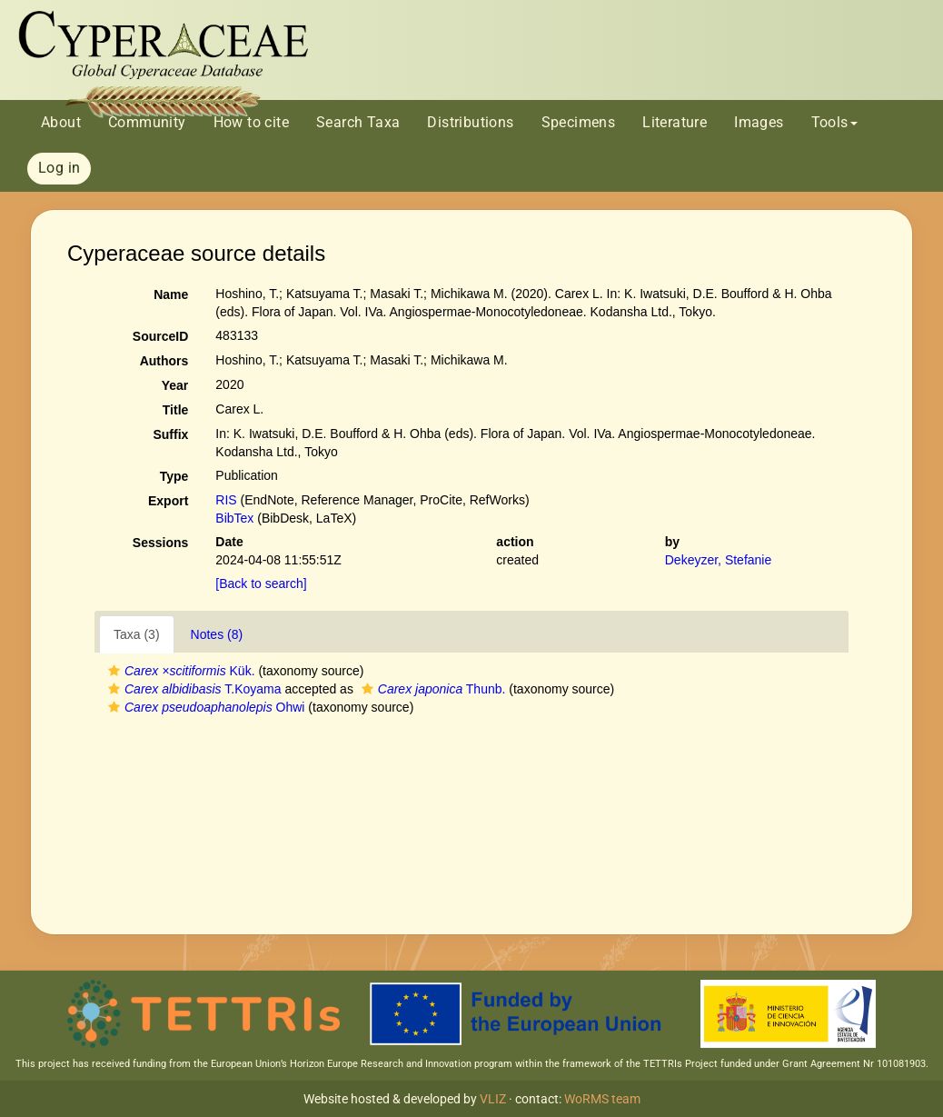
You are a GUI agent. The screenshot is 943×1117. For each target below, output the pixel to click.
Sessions (160, 542)
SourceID (160, 336)
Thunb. (431, 689)
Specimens (578, 122)
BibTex (234, 518)
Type (174, 476)
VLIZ (493, 1099)
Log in (59, 167)
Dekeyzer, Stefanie (718, 560)
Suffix (170, 434)
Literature (674, 122)
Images (758, 122)
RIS (225, 500)
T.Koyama (193, 689)
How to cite (251, 122)
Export (168, 501)
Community (147, 122)
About (61, 122)
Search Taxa (358, 122)
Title (176, 410)
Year (175, 385)
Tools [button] (834, 122)
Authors (164, 361)
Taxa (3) (137, 634)
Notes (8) (217, 634)
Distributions (470, 122)
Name (171, 294)
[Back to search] (260, 583)
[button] (114, 670)
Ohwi (204, 707)
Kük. (179, 670)
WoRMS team (602, 1099)
